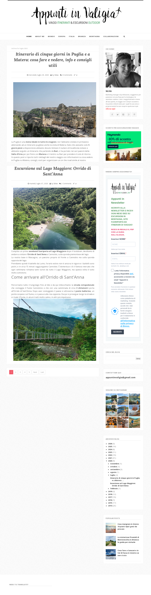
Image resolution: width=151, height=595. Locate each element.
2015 (110, 503)
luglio (112, 475)
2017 (110, 497)
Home (29, 36)
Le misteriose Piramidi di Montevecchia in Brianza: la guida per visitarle (128, 539)
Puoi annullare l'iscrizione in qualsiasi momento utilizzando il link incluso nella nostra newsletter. (123, 289)
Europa (61, 36)
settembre (115, 469)
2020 (110, 461)
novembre (115, 464)
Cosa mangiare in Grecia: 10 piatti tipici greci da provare (128, 526)
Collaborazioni (111, 36)
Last (42, 372)
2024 (110, 449)
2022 (110, 455)
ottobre (113, 467)
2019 (110, 491)
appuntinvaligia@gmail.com (120, 377)
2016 (110, 500)
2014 (110, 506)
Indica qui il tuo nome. (118, 249)
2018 (110, 494)
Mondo (51, 36)
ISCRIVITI (117, 332)
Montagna (94, 36)
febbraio (114, 488)
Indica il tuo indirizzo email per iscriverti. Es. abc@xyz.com (121, 265)
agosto (113, 472)
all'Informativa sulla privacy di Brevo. (127, 323)
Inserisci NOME (118, 239)
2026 (110, 444)
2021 (110, 458)
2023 (110, 452)
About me (39, 36)
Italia (72, 36)
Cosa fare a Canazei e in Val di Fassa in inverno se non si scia (128, 552)
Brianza (82, 36)
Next (35, 372)
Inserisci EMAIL (118, 253)
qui (131, 273)
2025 (110, 446)
